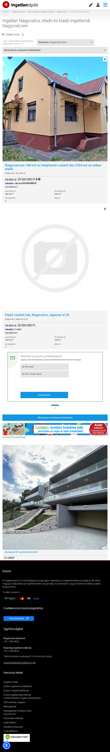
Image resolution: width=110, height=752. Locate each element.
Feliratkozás (44, 395)
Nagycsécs (62, 12)
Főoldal (5, 12)
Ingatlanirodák (10, 682)
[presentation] (44, 384)
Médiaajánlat (9, 706)
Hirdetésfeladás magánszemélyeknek (22, 698)
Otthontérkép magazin (14, 702)
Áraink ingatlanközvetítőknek (17, 686)
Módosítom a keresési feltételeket (55, 417)
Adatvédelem (9, 722)
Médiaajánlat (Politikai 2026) (17, 711)
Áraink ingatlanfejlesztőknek (17, 695)
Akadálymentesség (13, 727)
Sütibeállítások (10, 731)
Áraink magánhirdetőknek (16, 690)
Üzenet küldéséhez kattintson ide (19, 662)
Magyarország (18, 12)
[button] (6, 745)
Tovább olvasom (11, 592)
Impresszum (9, 714)
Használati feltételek (13, 718)
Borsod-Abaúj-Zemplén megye (41, 12)
